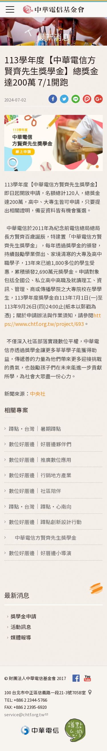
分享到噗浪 (87, 99)
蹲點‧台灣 (75, 730)
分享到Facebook (53, 99)
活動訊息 (21, 626)
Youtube (87, 678)
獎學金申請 (23, 616)
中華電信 (39, 730)
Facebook (76, 678)
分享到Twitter (64, 99)
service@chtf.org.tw (26, 714)
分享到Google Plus (98, 99)
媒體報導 (21, 637)
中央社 (37, 393)
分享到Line (75, 99)
